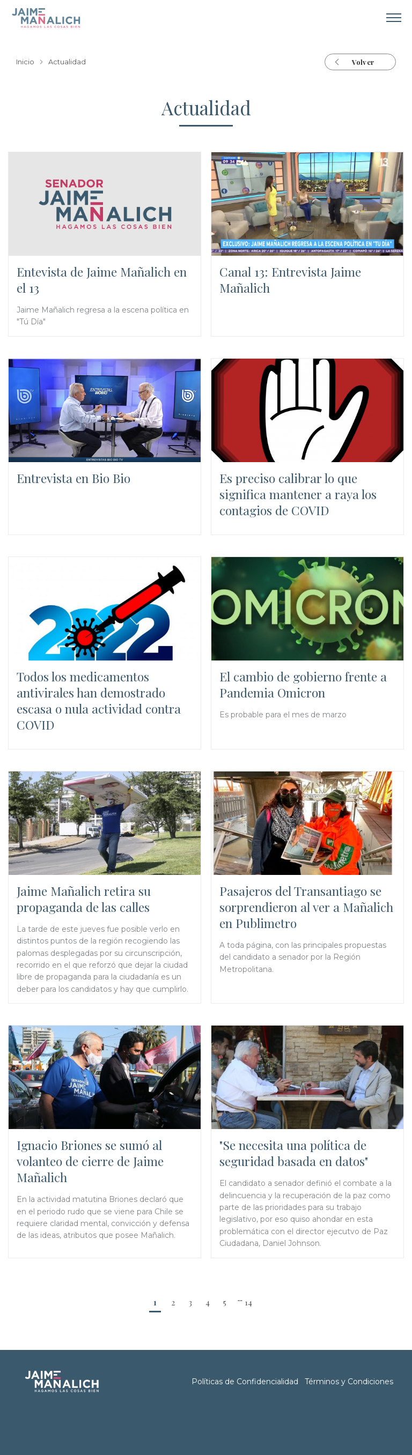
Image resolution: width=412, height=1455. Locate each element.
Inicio (25, 61)
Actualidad (67, 61)
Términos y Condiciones (349, 1381)
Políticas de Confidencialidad (245, 1381)
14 (248, 1302)
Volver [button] (363, 61)
